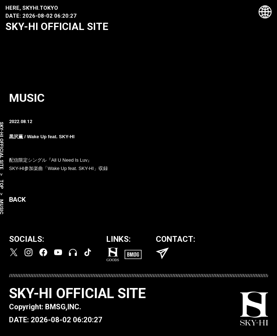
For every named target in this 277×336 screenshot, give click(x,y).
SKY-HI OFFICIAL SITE (56, 26)
